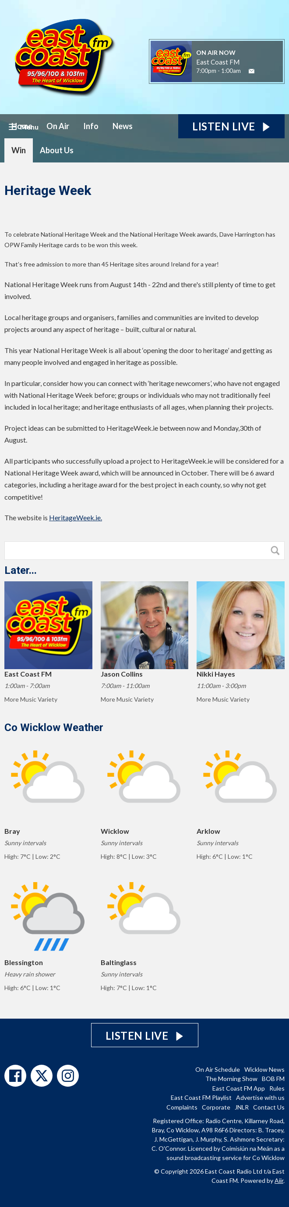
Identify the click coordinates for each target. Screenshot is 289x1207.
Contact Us (269, 1107)
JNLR (242, 1107)
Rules (277, 1088)
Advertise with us (260, 1097)
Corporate (216, 1107)
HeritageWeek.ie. (75, 517)
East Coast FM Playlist (201, 1097)
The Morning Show (231, 1078)
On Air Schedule (217, 1069)
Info (91, 126)
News (123, 126)
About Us (57, 150)
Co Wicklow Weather (53, 727)
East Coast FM (218, 62)
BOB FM (273, 1078)
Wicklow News (264, 1069)
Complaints (181, 1107)
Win (18, 150)
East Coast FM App (238, 1088)
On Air (57, 126)
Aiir (279, 1180)
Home (21, 126)
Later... (20, 570)
